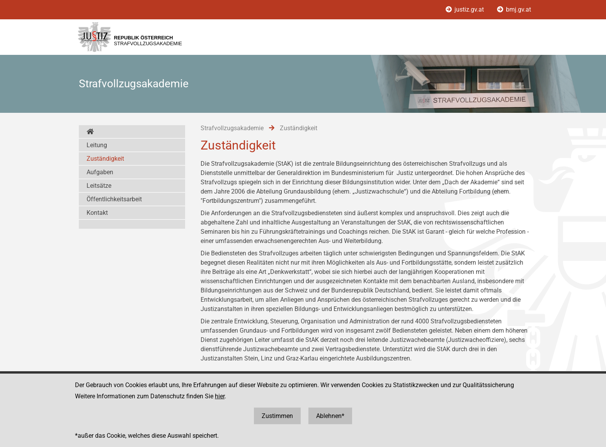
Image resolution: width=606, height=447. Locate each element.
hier (220, 396)
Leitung (97, 145)
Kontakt (97, 212)
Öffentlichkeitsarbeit (114, 199)
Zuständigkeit (105, 158)
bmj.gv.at (514, 9)
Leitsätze (99, 185)
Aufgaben (100, 172)
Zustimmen (277, 416)
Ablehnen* (330, 416)
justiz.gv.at (465, 9)
